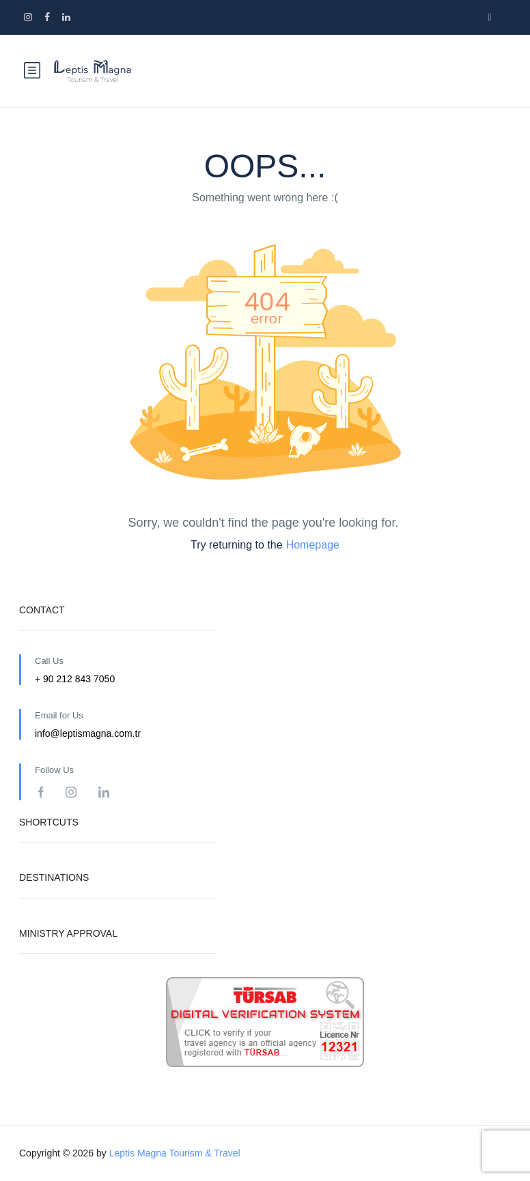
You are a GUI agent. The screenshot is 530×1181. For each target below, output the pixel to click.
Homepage (312, 545)
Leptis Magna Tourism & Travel (174, 1153)
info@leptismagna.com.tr (88, 733)
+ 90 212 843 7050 (75, 678)
